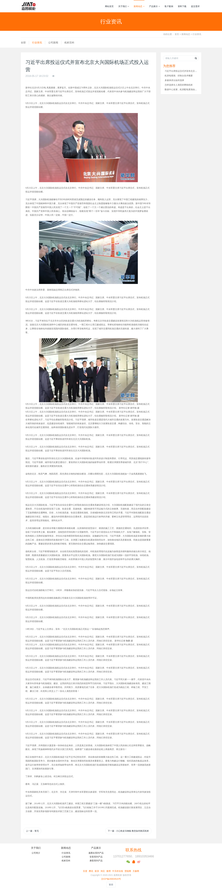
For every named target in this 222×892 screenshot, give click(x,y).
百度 (85, 871)
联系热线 (133, 850)
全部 (23, 42)
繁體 (111, 884)
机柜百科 (69, 42)
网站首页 (109, 6)
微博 (108, 871)
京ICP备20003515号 (111, 879)
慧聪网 (128, 871)
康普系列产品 (96, 860)
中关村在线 (117, 871)
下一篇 (128, 831)
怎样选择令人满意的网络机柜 (179, 85)
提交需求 (195, 6)
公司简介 (36, 853)
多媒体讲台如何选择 (174, 80)
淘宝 (103, 871)
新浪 (97, 871)
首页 (177, 34)
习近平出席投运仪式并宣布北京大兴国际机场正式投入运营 (193, 71)
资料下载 (182, 6)
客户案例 (168, 6)
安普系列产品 (96, 857)
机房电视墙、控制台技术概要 (179, 75)
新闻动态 (139, 6)
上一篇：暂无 (32, 831)
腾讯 (91, 871)
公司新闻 (53, 42)
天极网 (136, 871)
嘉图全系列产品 (96, 853)
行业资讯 (197, 34)
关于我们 (123, 6)
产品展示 (154, 6)
